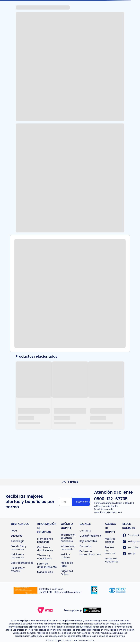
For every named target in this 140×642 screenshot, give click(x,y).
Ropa (14, 530)
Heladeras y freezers (18, 569)
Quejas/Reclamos (90, 535)
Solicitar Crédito (65, 556)
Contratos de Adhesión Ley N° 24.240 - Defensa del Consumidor (60, 590)
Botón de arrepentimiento (47, 565)
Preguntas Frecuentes (111, 560)
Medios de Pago (67, 564)
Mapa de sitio (45, 572)
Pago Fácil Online (67, 572)
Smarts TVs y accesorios (18, 547)
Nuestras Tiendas (110, 540)
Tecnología (17, 541)
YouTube (130, 547)
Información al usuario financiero (68, 538)
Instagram (131, 541)
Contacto (85, 530)
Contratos (86, 546)
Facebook (130, 535)
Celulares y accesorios (17, 556)
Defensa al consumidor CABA (90, 553)
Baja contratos (88, 541)
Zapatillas (16, 535)
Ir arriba (70, 482)
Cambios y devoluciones (45, 548)
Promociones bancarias (45, 540)
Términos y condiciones (44, 557)
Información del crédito (68, 547)
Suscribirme (83, 501)
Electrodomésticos (22, 563)
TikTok (128, 554)
